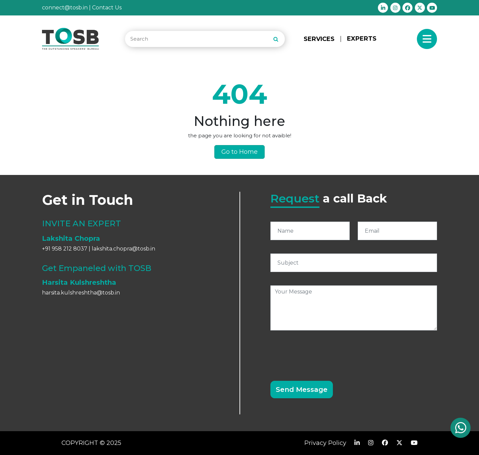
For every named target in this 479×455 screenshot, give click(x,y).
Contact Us (107, 7)
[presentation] (321, 351)
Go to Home (239, 151)
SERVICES (319, 39)
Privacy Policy (325, 443)
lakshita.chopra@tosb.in (123, 248)
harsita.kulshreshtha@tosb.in (81, 292)
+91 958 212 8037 (64, 248)
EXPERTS (362, 38)
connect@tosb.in (65, 7)
